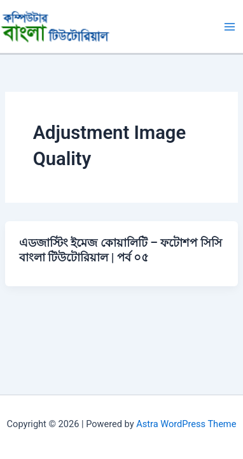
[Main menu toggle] (229, 26)
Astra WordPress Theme (186, 424)
